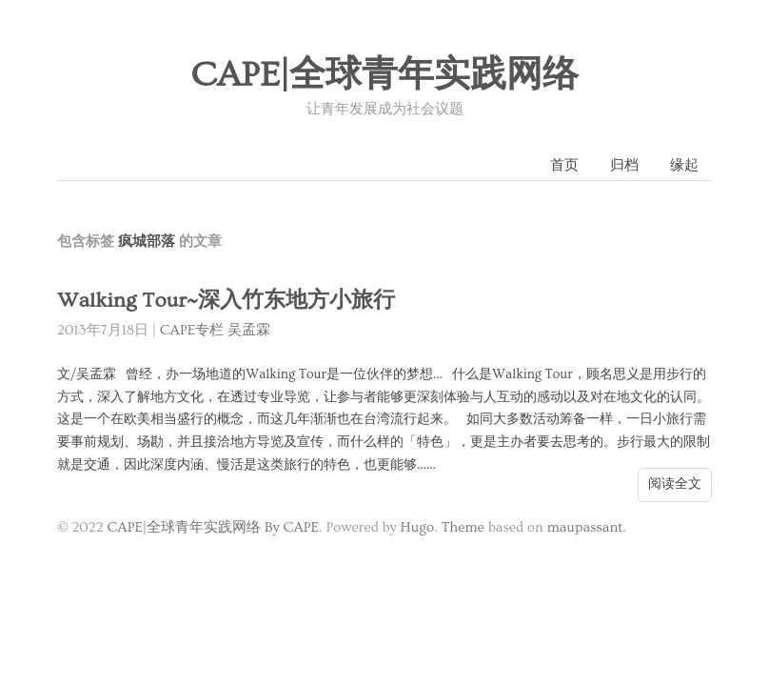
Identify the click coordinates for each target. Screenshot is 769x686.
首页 (564, 165)
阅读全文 (674, 484)
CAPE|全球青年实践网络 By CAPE (213, 527)
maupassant (585, 527)
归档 (624, 165)
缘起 (684, 165)
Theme (462, 527)
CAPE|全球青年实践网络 (384, 75)
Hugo (417, 527)
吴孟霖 (248, 330)
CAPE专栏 (192, 330)
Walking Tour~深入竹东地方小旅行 (226, 301)
